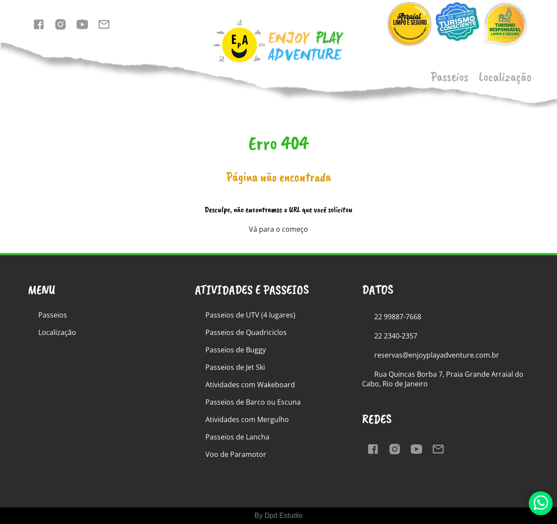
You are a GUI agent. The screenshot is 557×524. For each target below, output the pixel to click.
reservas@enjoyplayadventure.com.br (436, 355)
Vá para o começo (278, 229)
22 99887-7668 (397, 316)
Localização (505, 76)
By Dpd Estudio (278, 515)
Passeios (450, 76)
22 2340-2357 (395, 336)
